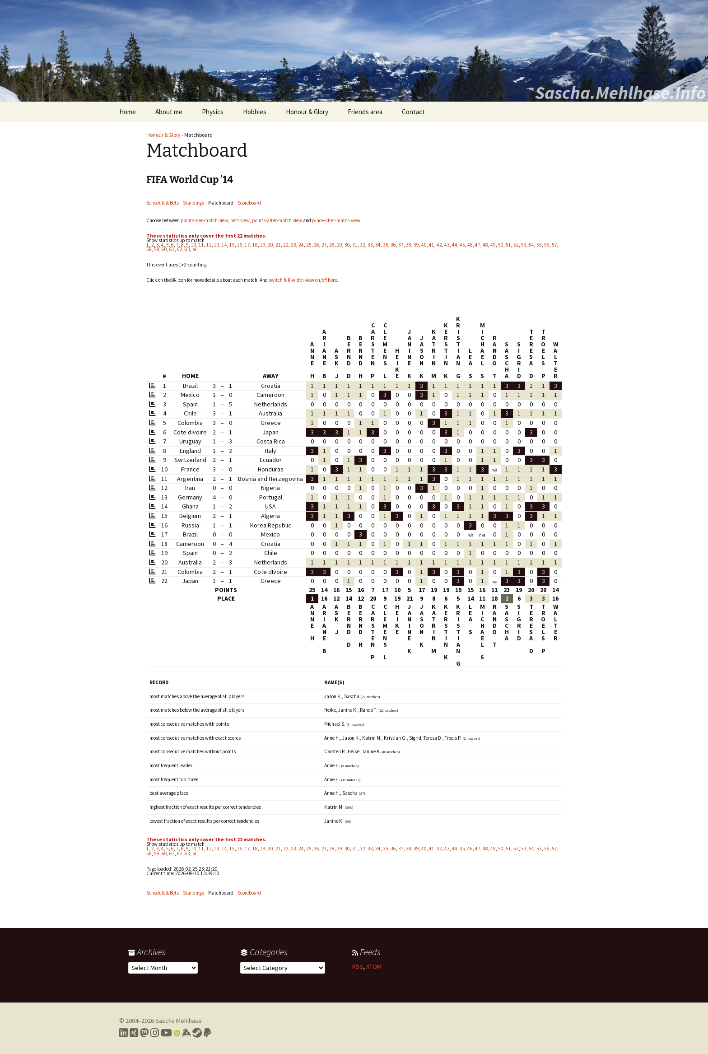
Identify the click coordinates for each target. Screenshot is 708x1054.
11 (201, 245)
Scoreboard (249, 203)
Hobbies (254, 111)
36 (393, 245)
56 (547, 245)
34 (378, 245)
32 (362, 245)
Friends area (365, 111)
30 (347, 245)
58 (149, 249)
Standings (193, 203)
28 (332, 245)
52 (516, 245)
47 (477, 245)
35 (385, 245)
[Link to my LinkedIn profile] (123, 1032)
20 (270, 245)
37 (401, 245)
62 (179, 249)
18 (255, 245)
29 (339, 245)
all (195, 249)
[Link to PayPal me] (207, 1032)
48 (485, 245)
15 (232, 245)
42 (439, 245)
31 (355, 245)
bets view (240, 220)
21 (278, 245)
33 (370, 245)
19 (263, 245)
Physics (213, 111)
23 (293, 245)
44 (454, 245)
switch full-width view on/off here (303, 280)
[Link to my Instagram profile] (154, 1032)
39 (416, 245)
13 (216, 245)
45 (462, 245)
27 (324, 245)
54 (531, 245)
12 (209, 245)
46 (470, 245)
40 (424, 245)
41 (431, 245)
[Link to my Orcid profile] (177, 1032)
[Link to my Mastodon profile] (144, 1032)
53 (523, 245)
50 (500, 245)
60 (164, 249)
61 (172, 249)
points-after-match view (277, 220)
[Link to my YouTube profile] (166, 1032)
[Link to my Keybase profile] (186, 1032)
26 (316, 245)
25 (309, 245)
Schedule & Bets (162, 203)
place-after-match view (336, 220)
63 (187, 249)
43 (447, 245)
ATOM (374, 966)
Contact (413, 111)
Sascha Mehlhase (178, 1021)
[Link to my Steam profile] (197, 1032)
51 (508, 245)
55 (539, 245)
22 (286, 245)
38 (408, 245)
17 (247, 245)
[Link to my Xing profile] (134, 1032)
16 (239, 245)
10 (193, 245)
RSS (357, 966)
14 (224, 245)
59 (156, 249)
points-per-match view (204, 220)
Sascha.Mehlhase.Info (620, 92)
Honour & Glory (307, 111)
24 (301, 245)
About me (168, 111)
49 (493, 245)
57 (554, 245)
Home (127, 111)
